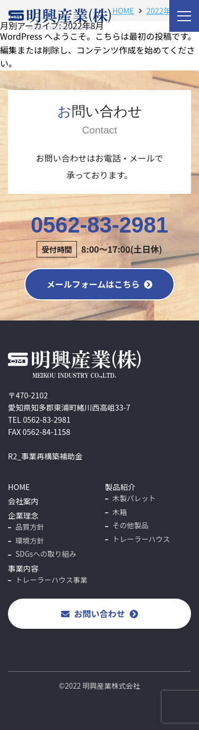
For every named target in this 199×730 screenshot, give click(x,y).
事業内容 (23, 568)
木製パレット (134, 498)
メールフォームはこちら (100, 284)
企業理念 (23, 515)
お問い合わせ (99, 613)
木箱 (120, 511)
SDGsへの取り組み (45, 553)
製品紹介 (120, 486)
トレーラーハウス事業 (51, 579)
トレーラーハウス (141, 538)
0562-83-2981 (99, 234)
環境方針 (29, 540)
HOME (19, 486)
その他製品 (131, 525)
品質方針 (29, 526)
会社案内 (23, 500)
